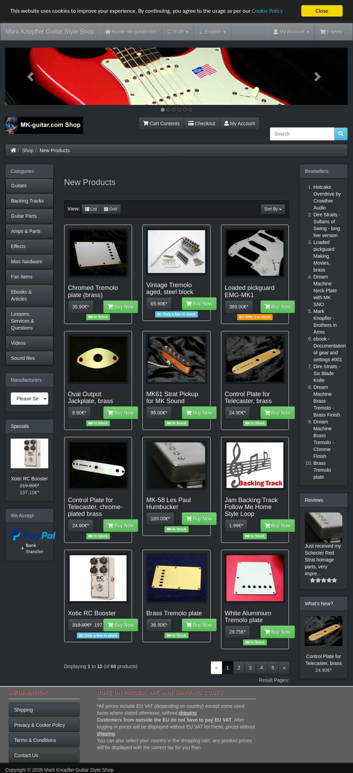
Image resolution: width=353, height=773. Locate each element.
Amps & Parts (26, 231)
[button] (31, 76)
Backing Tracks (27, 201)
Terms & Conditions (35, 740)
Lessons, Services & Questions (22, 321)
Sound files (23, 358)
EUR (178, 32)
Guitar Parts (24, 216)
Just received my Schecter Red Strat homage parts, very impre (323, 559)
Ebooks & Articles (21, 295)
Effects (18, 246)
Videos (18, 343)
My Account (239, 123)
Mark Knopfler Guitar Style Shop (50, 31)
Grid (110, 209)
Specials (20, 426)
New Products (55, 150)
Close (321, 10)
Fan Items (21, 277)
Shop (28, 150)
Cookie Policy (272, 10)
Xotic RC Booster (29, 478)
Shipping (23, 710)
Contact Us (26, 755)
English (212, 32)
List (91, 209)
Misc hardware (26, 261)
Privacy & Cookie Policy (39, 725)
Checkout (201, 123)
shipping (187, 713)
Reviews (314, 500)
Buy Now (121, 306)
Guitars (19, 185)
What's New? (319, 603)
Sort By (273, 209)
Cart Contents (161, 123)
